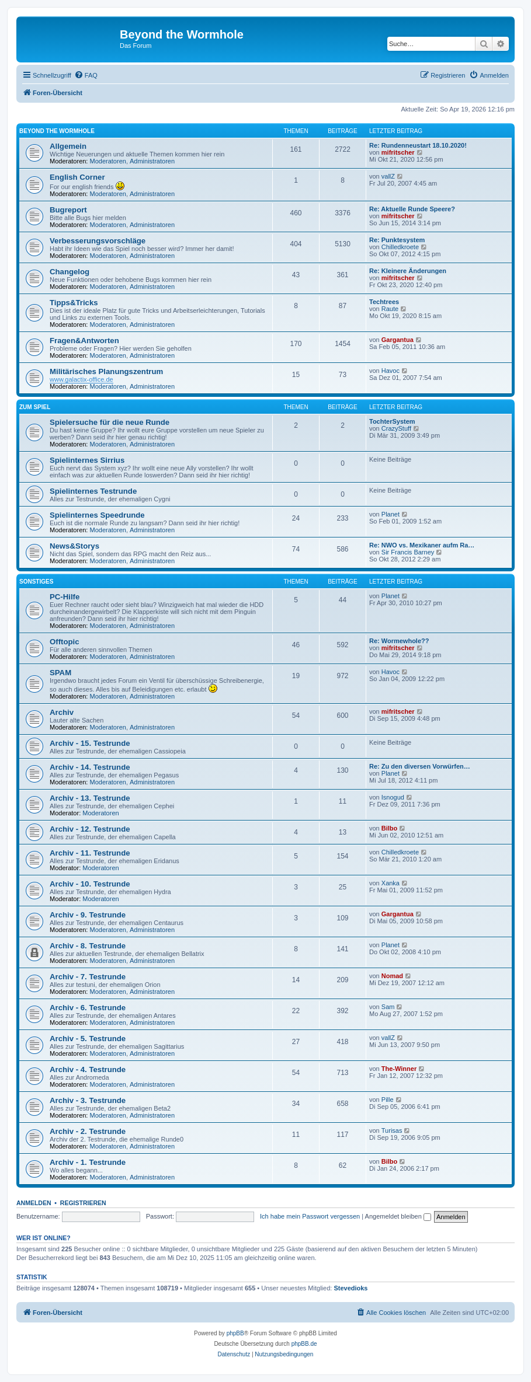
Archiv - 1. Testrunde (88, 1162)
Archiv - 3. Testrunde (88, 1100)
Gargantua (397, 339)
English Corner (77, 177)
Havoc (390, 370)
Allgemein (68, 146)
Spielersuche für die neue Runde (109, 422)
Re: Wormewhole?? (399, 640)
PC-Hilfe (64, 596)
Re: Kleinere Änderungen (407, 270)
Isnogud (392, 797)
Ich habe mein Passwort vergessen (310, 1216)
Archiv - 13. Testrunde (90, 798)
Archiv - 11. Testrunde (90, 853)
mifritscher (398, 152)
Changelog (69, 271)
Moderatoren (108, 161)
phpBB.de (304, 1344)
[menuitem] (86, 75)
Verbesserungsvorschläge (97, 240)
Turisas (391, 1130)
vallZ (388, 176)
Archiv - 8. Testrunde (88, 945)
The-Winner (399, 1068)
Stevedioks (350, 1288)
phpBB (235, 1333)
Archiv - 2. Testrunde (88, 1131)
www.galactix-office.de (81, 379)
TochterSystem (392, 421)
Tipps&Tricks (74, 302)
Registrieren (83, 1202)
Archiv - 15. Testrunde (90, 743)
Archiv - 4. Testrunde (88, 1069)
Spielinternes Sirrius (87, 460)
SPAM (60, 672)
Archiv (62, 712)
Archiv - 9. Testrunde (88, 914)
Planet (390, 514)
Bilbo (389, 828)
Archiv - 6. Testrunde (88, 1007)
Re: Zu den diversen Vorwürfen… (419, 766)
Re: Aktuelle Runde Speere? (412, 208)
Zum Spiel (34, 407)
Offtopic (64, 641)
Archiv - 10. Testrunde (90, 884)
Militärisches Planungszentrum (106, 371)
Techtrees (384, 301)
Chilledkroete (400, 246)
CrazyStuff (396, 428)
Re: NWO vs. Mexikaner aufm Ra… (421, 545)
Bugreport (68, 209)
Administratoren (152, 161)
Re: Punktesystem (397, 239)
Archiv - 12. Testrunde (90, 829)
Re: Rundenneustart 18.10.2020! (418, 145)
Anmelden (33, 1202)
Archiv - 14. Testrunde (90, 767)
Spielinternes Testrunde (93, 491)
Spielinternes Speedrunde (97, 515)
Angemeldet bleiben (398, 1216)
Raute (389, 308)
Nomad (392, 975)
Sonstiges (36, 581)
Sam (388, 1006)
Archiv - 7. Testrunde (88, 976)
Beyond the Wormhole (57, 131)
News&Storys (74, 546)
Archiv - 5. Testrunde (88, 1038)
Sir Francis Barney (407, 552)
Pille (387, 1099)
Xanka (390, 883)
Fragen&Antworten (84, 340)
